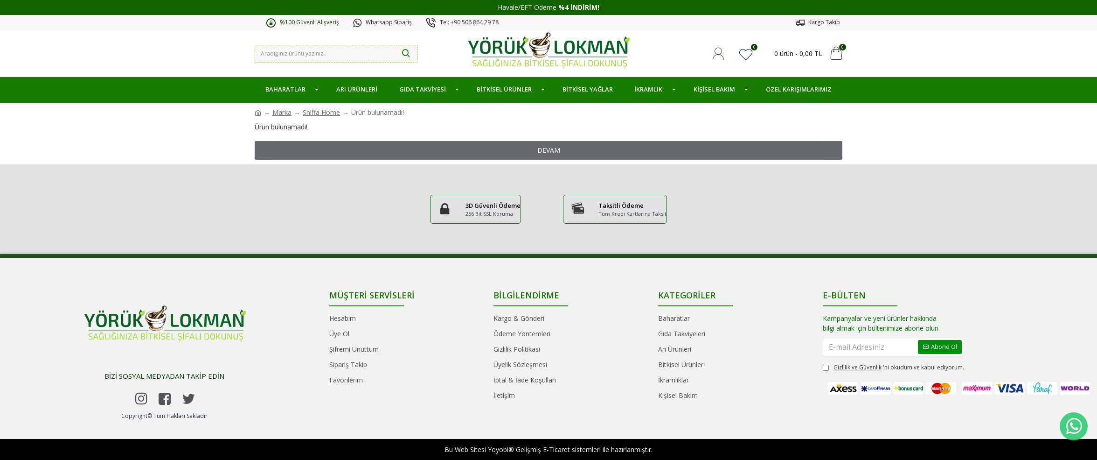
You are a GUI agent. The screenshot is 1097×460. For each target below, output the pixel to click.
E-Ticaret (556, 449)
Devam (548, 150)
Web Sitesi (470, 449)
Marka (282, 112)
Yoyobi (498, 449)
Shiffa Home (321, 112)
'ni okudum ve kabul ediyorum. (893, 382)
